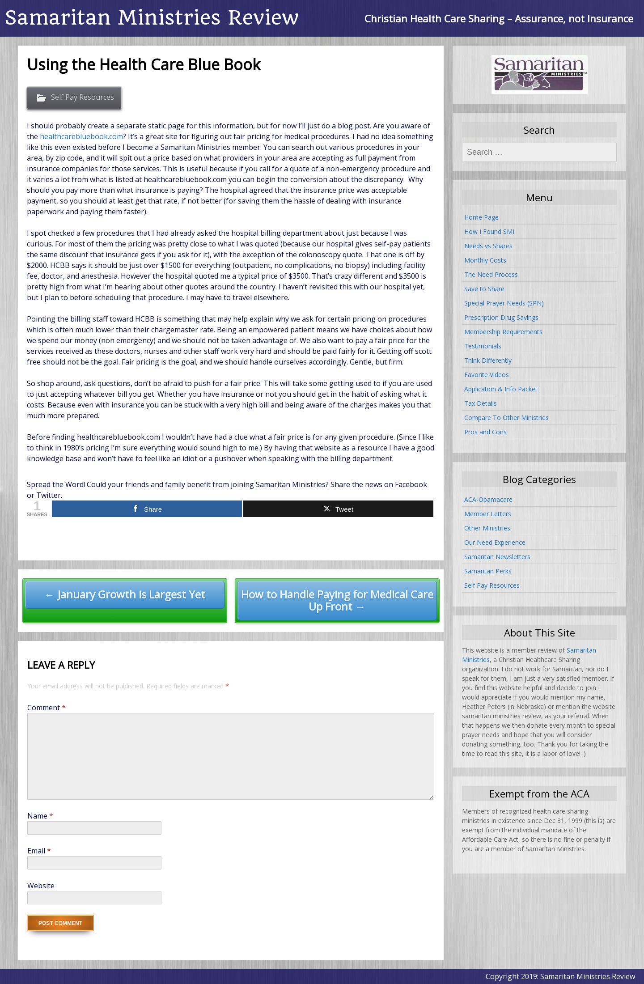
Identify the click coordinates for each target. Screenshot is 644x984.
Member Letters (487, 513)
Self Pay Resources (82, 97)
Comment (46, 708)
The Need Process (491, 274)
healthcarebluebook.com (81, 136)
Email (39, 851)
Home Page (481, 217)
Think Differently (488, 360)
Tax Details (480, 403)
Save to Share (484, 288)
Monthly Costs (485, 260)
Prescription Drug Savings (501, 317)
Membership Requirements (503, 331)
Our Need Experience (494, 542)
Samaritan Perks (488, 571)
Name (40, 816)
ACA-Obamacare (488, 499)
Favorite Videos (486, 374)
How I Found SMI (489, 231)
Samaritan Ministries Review (151, 18)
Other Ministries (487, 528)
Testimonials (482, 346)
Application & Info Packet (501, 389)
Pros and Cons (485, 432)
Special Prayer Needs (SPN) (504, 303)
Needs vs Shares (488, 246)
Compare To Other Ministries (506, 417)
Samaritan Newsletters (497, 556)
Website (41, 886)
